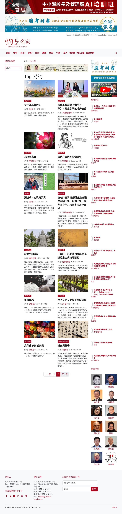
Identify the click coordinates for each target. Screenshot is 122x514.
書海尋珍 (61, 250)
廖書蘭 (106, 176)
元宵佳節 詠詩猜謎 (34, 345)
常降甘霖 (28, 153)
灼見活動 (80, 53)
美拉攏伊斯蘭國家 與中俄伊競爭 (110, 358)
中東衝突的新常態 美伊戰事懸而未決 (110, 161)
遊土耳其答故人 (32, 105)
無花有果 (107, 237)
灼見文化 (61, 101)
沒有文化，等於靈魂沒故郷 (72, 299)
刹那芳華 (28, 101)
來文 (105, 284)
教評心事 (28, 296)
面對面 (27, 193)
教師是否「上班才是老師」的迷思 (110, 253)
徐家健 (106, 229)
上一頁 (48, 374)
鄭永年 (106, 192)
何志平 (106, 122)
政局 (8, 53)
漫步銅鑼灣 (108, 119)
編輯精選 (32, 258)
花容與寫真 (30, 156)
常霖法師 (32, 161)
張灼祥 (32, 202)
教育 (15, 53)
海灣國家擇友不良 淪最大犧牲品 (110, 318)
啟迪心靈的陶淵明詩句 (69, 156)
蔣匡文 (106, 150)
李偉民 (106, 297)
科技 (58, 53)
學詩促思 (29, 299)
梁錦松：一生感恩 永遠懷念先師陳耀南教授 (110, 108)
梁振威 (32, 304)
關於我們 (90, 53)
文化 (22, 53)
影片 (65, 53)
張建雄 (106, 323)
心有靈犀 (61, 296)
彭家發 (32, 350)
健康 (44, 53)
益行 (105, 347)
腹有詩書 (61, 193)
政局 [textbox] (8, 68)
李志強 (106, 240)
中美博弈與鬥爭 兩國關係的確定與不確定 (110, 187)
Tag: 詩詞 (33, 61)
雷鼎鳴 (65, 350)
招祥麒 (65, 161)
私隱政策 (114, 507)
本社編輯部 (67, 113)
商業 (51, 53)
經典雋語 (61, 153)
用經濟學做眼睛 (63, 341)
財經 (29, 53)
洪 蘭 (64, 304)
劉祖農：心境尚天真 (35, 197)
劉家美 (106, 205)
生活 (37, 53)
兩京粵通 (28, 341)
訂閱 (94, 489)
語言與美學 (64, 345)
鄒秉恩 (106, 257)
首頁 (25, 61)
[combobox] (13, 68)
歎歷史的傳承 (31, 254)
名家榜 (72, 53)
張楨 (31, 109)
